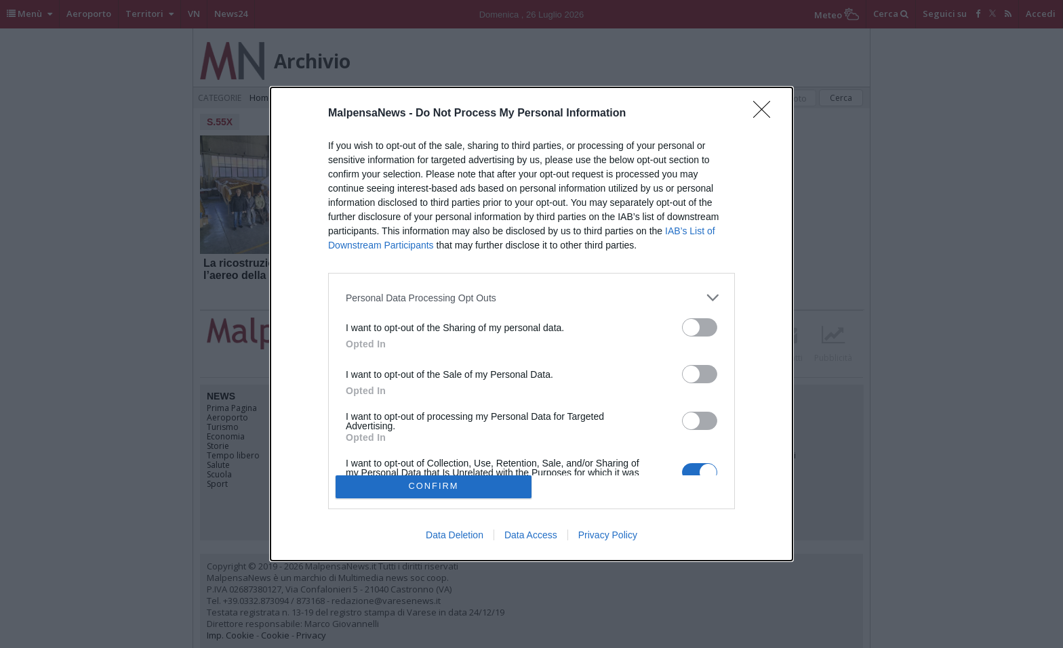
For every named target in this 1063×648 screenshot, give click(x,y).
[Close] (766, 114)
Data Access (530, 535)
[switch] (699, 327)
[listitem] (531, 297)
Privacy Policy (607, 535)
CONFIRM (433, 486)
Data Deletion (454, 535)
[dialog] (531, 323)
